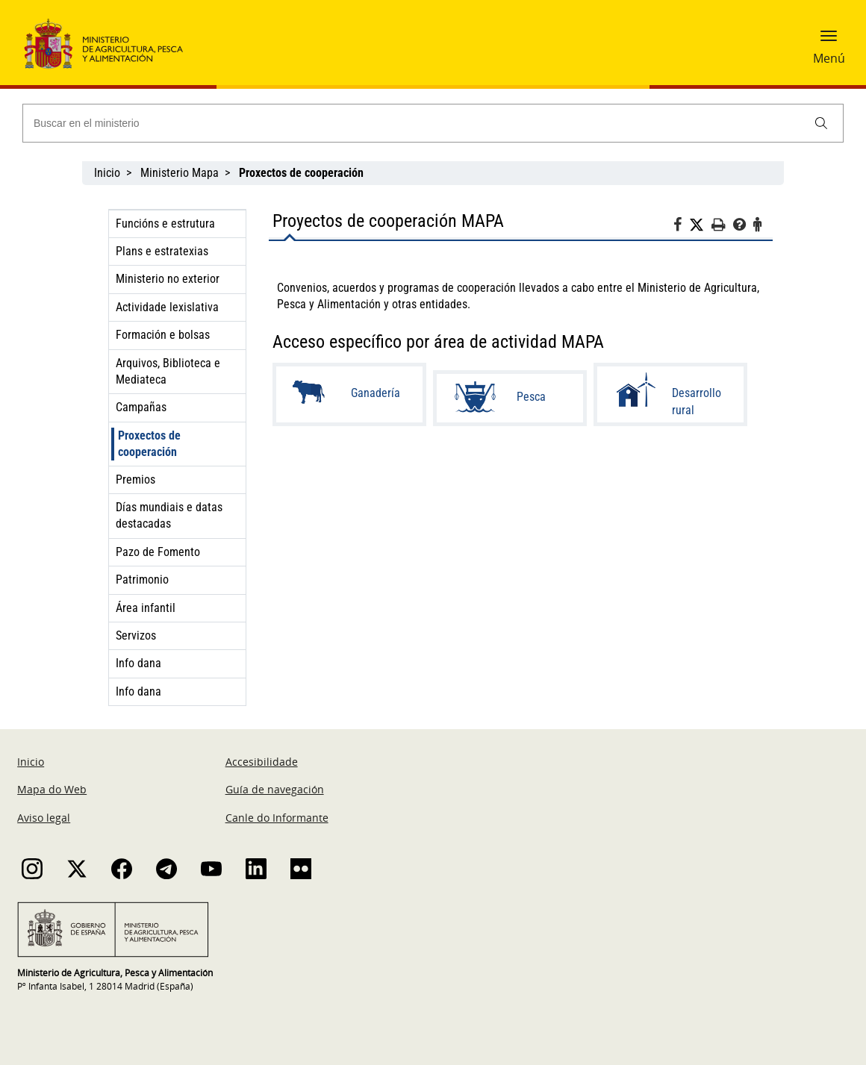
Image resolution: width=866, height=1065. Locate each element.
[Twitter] (700, 225)
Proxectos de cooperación (149, 443)
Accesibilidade (261, 762)
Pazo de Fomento (158, 552)
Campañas (141, 407)
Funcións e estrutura (165, 223)
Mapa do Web (52, 789)
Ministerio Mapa (179, 173)
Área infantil (145, 608)
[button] (829, 41)
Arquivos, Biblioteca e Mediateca (168, 371)
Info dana (138, 663)
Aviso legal (43, 818)
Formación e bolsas (163, 335)
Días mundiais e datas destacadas (169, 515)
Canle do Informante (276, 818)
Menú (829, 58)
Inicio (107, 173)
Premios (135, 479)
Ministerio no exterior (167, 279)
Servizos (136, 635)
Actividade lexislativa (167, 307)
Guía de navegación (274, 789)
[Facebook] (681, 227)
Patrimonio (142, 579)
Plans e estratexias (162, 251)
